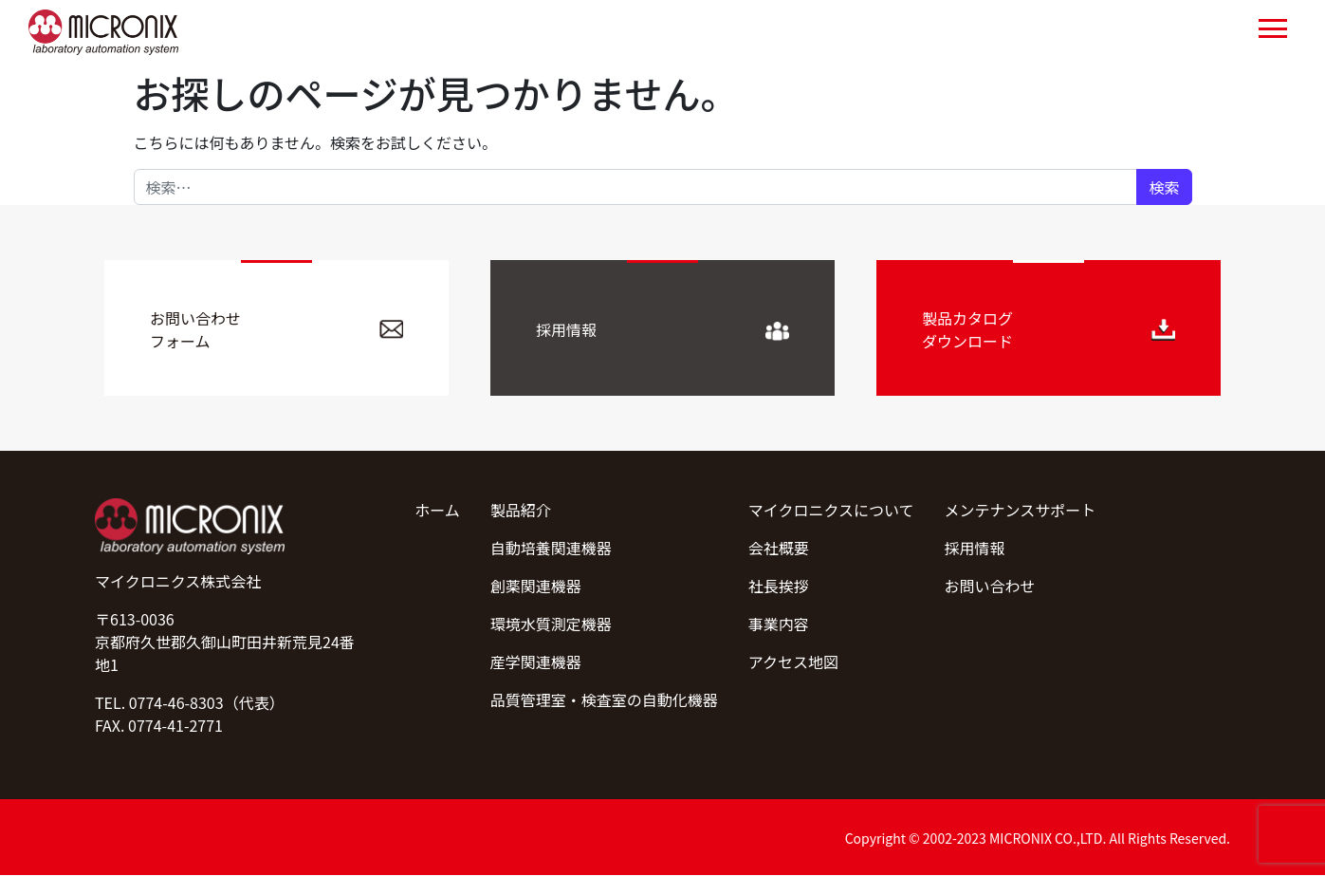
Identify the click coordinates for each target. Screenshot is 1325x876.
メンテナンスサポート (1020, 509)
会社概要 (778, 547)
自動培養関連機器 (551, 547)
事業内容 (778, 623)
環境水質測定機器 (551, 623)
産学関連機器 (535, 661)
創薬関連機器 (535, 585)
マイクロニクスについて (831, 509)
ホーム (437, 509)
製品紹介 (520, 509)
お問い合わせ (990, 585)
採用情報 (975, 547)
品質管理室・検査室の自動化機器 (604, 699)
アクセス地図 (793, 661)
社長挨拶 (778, 585)
